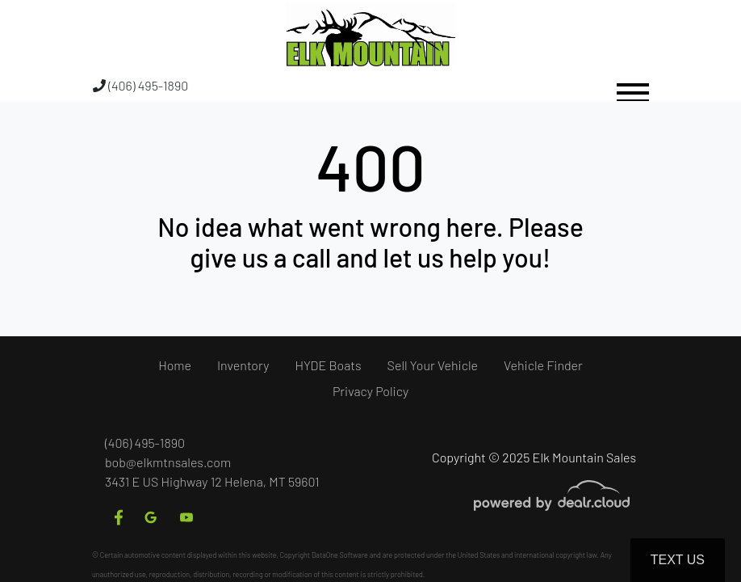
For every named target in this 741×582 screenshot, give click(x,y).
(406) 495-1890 (140, 85)
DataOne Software (340, 554)
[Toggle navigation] (633, 85)
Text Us (678, 560)
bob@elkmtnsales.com (168, 462)
